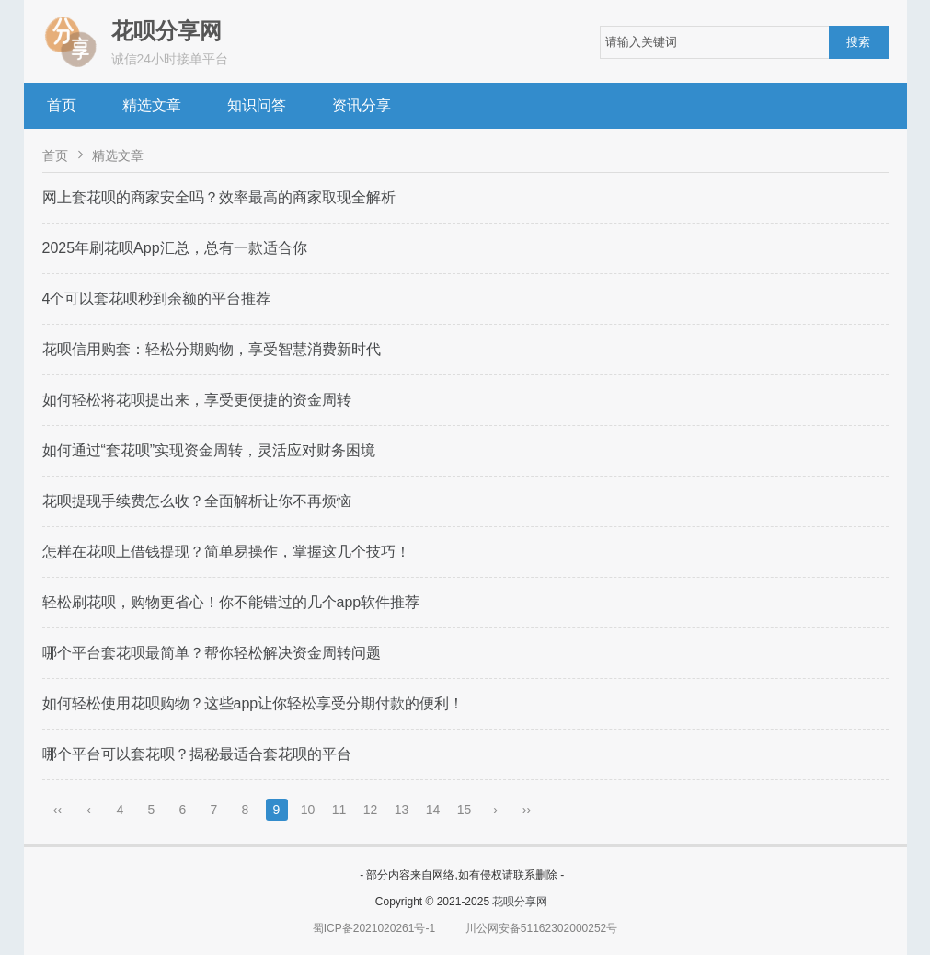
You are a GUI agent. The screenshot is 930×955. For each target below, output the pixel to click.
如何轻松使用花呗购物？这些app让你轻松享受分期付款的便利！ (253, 703)
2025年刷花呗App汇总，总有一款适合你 (174, 248)
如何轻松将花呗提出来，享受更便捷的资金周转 (196, 400)
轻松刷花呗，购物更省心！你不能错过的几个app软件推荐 (231, 602)
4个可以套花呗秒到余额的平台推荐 (156, 298)
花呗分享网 (519, 901)
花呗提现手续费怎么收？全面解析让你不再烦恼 (196, 501)
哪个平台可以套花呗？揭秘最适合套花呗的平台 (196, 754)
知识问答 (256, 105)
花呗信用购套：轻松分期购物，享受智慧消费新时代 (211, 349)
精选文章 (151, 105)
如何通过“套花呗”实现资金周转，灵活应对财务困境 (209, 450)
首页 (61, 105)
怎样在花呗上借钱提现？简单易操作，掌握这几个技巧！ (226, 551)
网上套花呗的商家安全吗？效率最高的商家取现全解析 (219, 197)
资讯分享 (361, 105)
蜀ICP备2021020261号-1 (374, 928)
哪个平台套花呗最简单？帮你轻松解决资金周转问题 (211, 653)
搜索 (858, 42)
